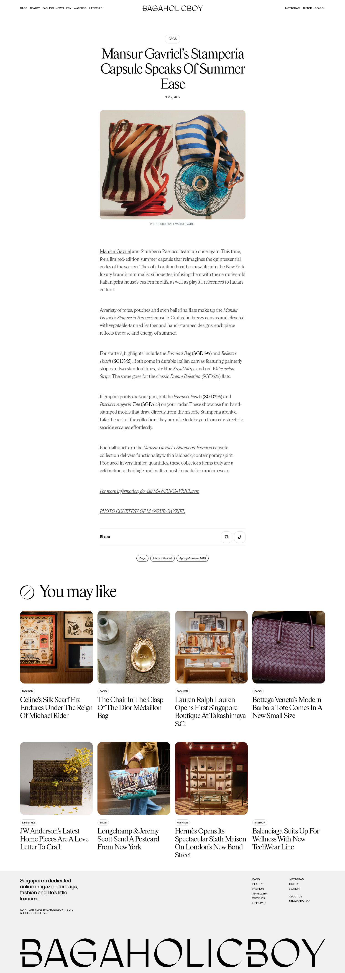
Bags (23, 8)
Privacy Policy (299, 901)
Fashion (48, 8)
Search (294, 888)
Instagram (292, 8)
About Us (295, 896)
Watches (80, 8)
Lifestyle (95, 8)
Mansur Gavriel (115, 251)
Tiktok (307, 8)
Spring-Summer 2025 (192, 558)
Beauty (35, 8)
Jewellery (63, 8)
